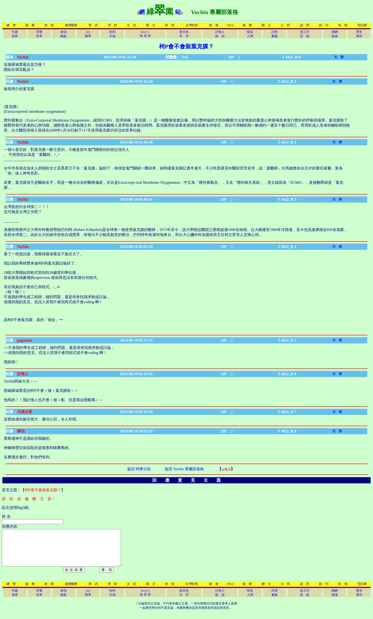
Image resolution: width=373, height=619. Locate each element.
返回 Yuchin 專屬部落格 (184, 469)
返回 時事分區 (139, 469)
